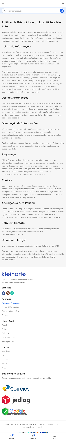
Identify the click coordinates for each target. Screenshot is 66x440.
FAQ (3, 355)
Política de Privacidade (11, 303)
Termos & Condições (10, 311)
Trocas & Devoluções (10, 307)
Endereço (5, 333)
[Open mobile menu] (3, 3)
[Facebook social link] (3, 293)
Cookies (5, 315)
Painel (4, 325)
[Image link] (14, 274)
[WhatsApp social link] (12, 293)
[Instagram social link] (8, 293)
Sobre (4, 363)
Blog (3, 367)
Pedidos (5, 329)
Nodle (40, 427)
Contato (5, 359)
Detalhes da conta (9, 337)
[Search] (33, 10)
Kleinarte (32, 424)
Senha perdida (8, 341)
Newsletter (6, 351)
